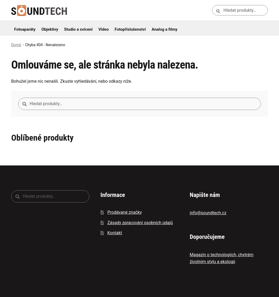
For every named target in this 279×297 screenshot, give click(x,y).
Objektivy (49, 29)
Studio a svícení (78, 29)
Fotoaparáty (24, 29)
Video (103, 29)
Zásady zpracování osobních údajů (140, 222)
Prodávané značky (124, 212)
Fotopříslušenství (130, 29)
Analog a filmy (164, 29)
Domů (16, 45)
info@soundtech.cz (208, 212)
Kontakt (114, 232)
